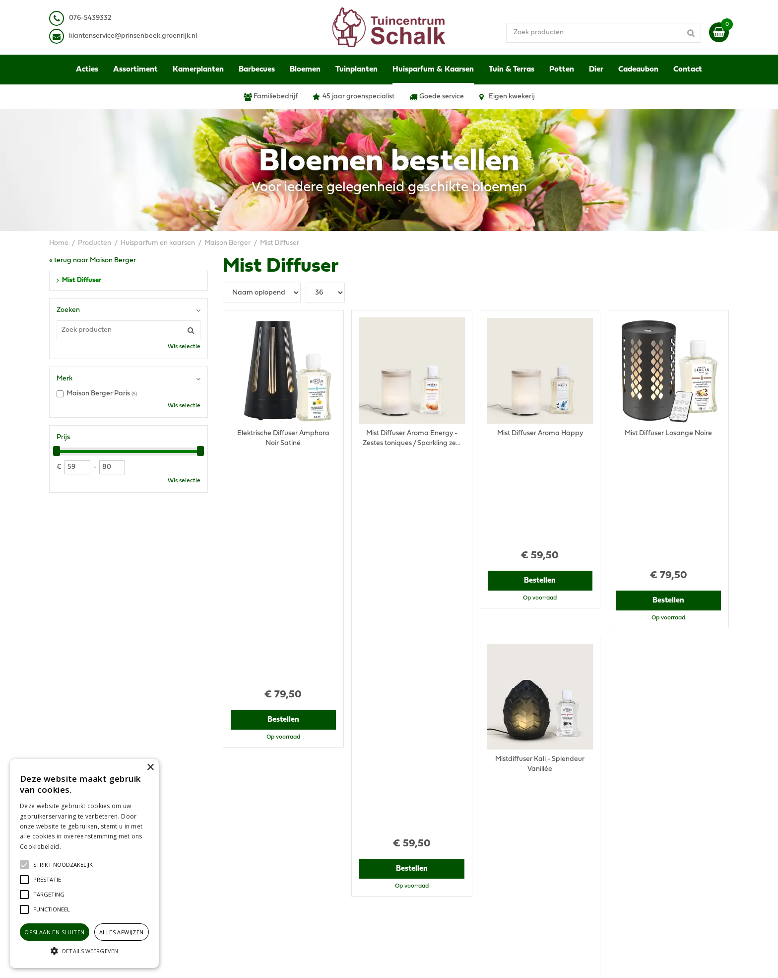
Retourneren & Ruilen (604, 838)
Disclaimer (586, 809)
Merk (64, 379)
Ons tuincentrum (596, 863)
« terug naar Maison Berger (92, 260)
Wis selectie (184, 346)
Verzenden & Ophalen (605, 829)
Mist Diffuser (81, 280)
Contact (582, 853)
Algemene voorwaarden (609, 789)
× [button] (150, 767)
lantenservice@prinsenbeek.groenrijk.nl (134, 36)
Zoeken (68, 310)
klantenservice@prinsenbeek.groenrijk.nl (296, 824)
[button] (63, 865)
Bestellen (283, 488)
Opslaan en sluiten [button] (54, 932)
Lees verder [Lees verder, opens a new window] (79, 846)
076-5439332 (252, 814)
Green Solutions (427, 960)
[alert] (84, 863)
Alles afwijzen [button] (121, 932)
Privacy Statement (599, 799)
